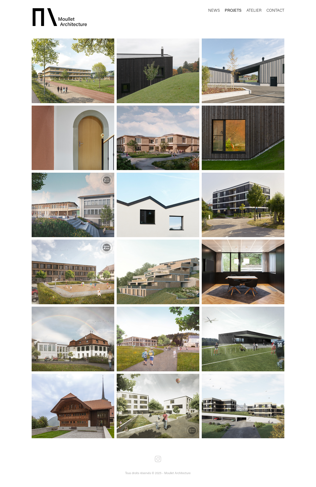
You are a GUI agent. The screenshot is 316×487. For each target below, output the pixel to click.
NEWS (214, 10)
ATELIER (254, 10)
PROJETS (233, 10)
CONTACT (275, 10)
